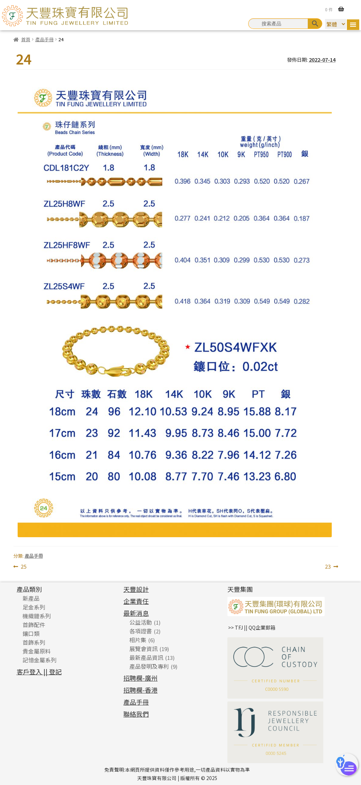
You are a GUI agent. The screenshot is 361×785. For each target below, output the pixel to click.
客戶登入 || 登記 (39, 671)
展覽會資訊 (143, 648)
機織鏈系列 (37, 616)
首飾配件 (34, 624)
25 (23, 566)
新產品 (31, 598)
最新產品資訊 (146, 657)
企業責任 (136, 601)
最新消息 (136, 613)
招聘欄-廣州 (140, 677)
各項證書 (140, 631)
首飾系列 (34, 642)
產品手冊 (44, 39)
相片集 (137, 640)
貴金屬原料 (37, 651)
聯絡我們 (136, 713)
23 (328, 566)
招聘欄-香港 (140, 689)
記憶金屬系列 (39, 660)
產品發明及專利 (149, 666)
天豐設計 (136, 589)
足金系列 (34, 607)
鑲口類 (31, 633)
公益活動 (140, 622)
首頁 (25, 39)
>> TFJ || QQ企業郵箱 (251, 627)
